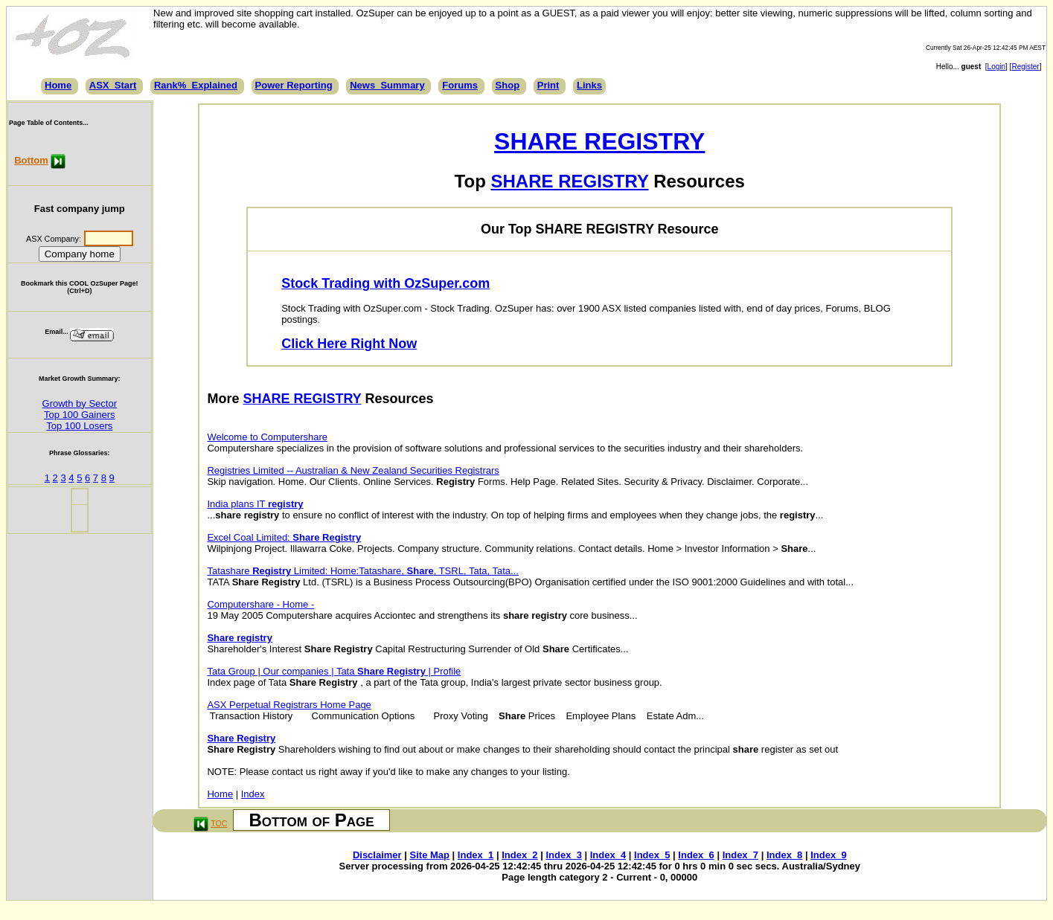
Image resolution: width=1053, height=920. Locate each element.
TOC (219, 823)
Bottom (31, 160)
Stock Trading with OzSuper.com (385, 283)
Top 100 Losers (79, 425)
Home (58, 85)
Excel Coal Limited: (284, 537)
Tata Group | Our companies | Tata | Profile (334, 671)
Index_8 (784, 855)
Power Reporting (294, 85)
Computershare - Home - (260, 604)
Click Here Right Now (349, 343)
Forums (460, 85)
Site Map (429, 855)
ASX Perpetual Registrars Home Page (289, 704)
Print (548, 85)
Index (253, 794)
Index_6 (696, 855)
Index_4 (608, 855)
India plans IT (255, 503)
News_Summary (387, 85)
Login (996, 66)
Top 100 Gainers (79, 414)
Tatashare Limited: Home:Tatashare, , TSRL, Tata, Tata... (362, 570)
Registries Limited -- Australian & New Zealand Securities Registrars (353, 470)
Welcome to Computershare (267, 437)
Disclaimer (377, 855)
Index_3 (563, 855)
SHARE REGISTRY (599, 141)
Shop (508, 85)
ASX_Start (113, 85)
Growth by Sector (79, 403)
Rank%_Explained (195, 85)
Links (589, 85)
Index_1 (475, 855)
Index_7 (740, 855)
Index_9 (828, 855)
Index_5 (652, 855)
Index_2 (519, 855)
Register (1025, 66)
